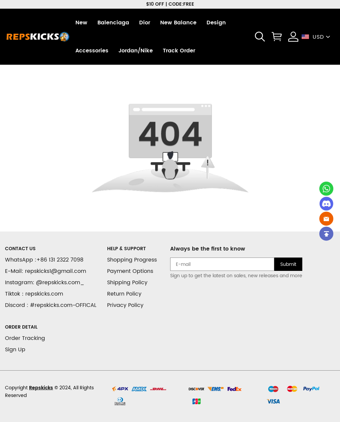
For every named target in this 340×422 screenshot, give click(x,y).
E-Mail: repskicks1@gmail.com (45, 271)
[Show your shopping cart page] (276, 37)
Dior (144, 23)
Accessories (91, 51)
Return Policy (124, 294)
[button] (260, 37)
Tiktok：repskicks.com (34, 294)
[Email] (326, 219)
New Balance (178, 23)
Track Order (179, 51)
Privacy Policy (125, 305)
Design (216, 23)
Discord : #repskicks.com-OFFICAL (50, 305)
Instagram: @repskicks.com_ (44, 283)
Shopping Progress (132, 260)
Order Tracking (25, 338)
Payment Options (130, 271)
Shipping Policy (127, 283)
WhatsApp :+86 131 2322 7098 (44, 260)
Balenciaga (113, 23)
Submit (288, 264)
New (81, 23)
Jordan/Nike (135, 51)
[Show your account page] (293, 37)
